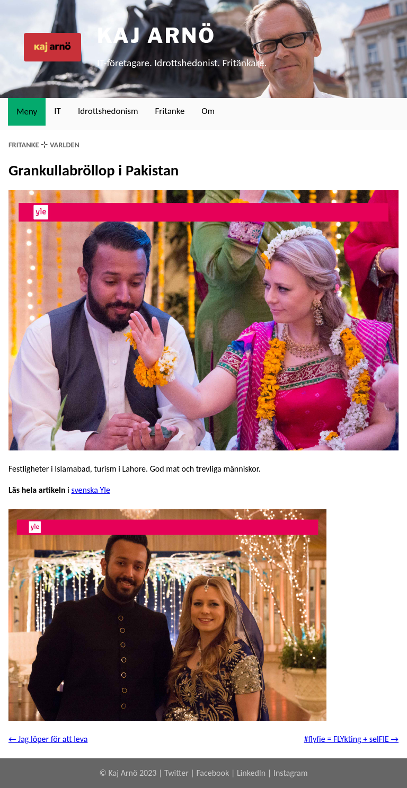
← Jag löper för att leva (47, 739)
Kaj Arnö (156, 35)
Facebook (212, 773)
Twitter (176, 773)
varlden (64, 144)
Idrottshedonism (108, 111)
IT (57, 111)
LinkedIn (251, 773)
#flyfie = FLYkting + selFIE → (351, 739)
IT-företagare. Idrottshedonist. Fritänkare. (182, 63)
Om (208, 111)
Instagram (290, 773)
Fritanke (170, 111)
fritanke (23, 144)
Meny (26, 111)
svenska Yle (90, 490)
